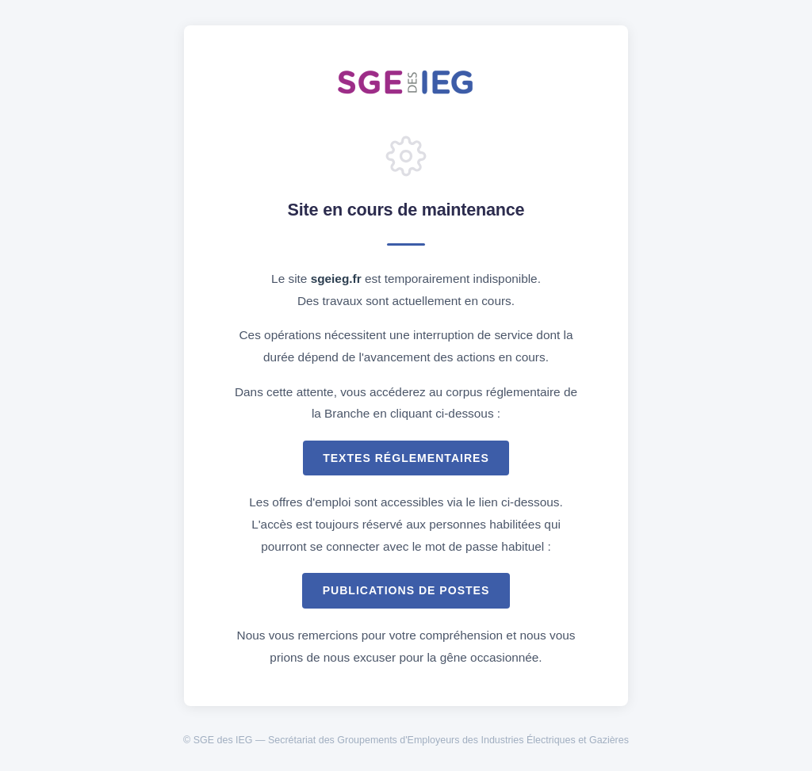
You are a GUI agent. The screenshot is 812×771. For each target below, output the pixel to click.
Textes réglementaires (406, 458)
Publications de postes (406, 590)
